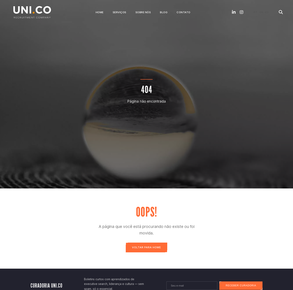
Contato (183, 12)
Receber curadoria (240, 285)
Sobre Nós (143, 12)
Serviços (119, 12)
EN (261, 12)
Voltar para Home (146, 247)
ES (267, 12)
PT (255, 12)
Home (100, 12)
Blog (163, 12)
